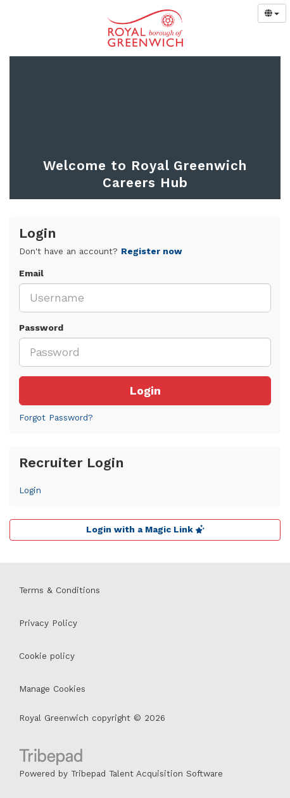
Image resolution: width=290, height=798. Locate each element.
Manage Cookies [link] (52, 689)
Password (41, 327)
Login (145, 391)
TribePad (50, 758)
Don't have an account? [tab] (100, 251)
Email (31, 273)
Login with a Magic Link (145, 529)
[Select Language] (272, 13)
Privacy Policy (48, 623)
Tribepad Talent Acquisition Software (147, 773)
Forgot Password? (56, 417)
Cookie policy (47, 656)
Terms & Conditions (59, 590)
